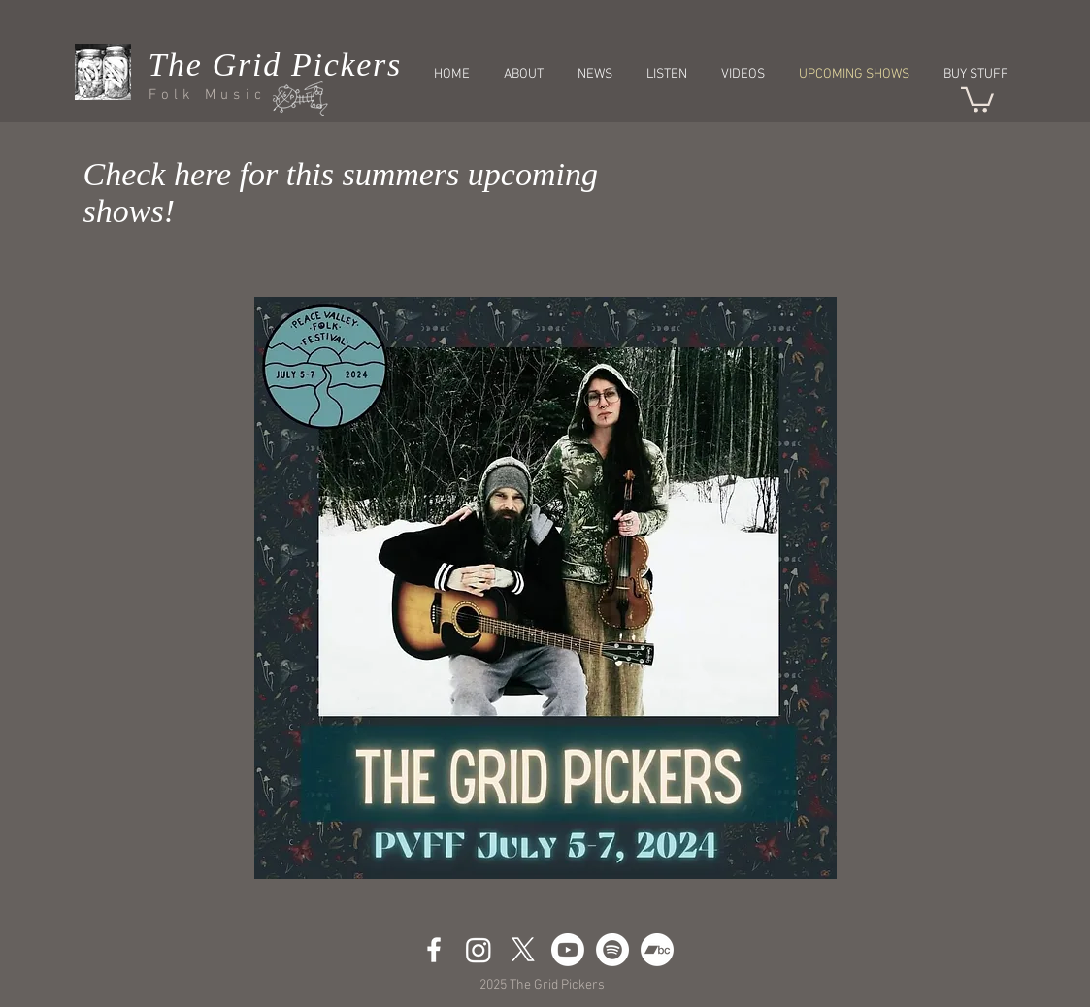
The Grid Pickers (275, 64)
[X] (523, 949)
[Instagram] (478, 949)
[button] (977, 98)
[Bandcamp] (657, 949)
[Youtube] (567, 949)
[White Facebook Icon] (433, 949)
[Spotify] (612, 949)
